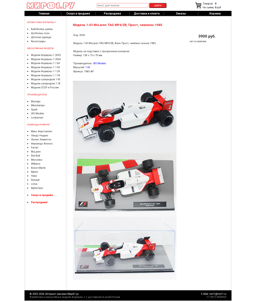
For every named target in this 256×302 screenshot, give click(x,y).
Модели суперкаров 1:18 (45, 83)
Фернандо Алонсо (42, 143)
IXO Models (37, 113)
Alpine (34, 171)
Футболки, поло (40, 33)
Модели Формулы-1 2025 (46, 55)
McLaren (36, 151)
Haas (34, 175)
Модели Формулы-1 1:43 (45, 67)
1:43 (87, 67)
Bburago (36, 101)
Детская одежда (41, 37)
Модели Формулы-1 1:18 (45, 75)
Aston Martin (38, 167)
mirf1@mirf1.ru (217, 293)
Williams (35, 163)
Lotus (34, 183)
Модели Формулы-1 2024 (46, 59)
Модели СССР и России (45, 87)
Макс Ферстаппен (41, 131)
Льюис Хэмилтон (41, 139)
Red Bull (35, 155)
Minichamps (38, 105)
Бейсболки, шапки (42, 29)
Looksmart (37, 117)
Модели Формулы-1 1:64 (45, 63)
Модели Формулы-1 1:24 (45, 71)
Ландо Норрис (39, 135)
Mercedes (36, 159)
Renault (35, 179)
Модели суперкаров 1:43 (45, 79)
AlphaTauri (37, 188)
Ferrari (34, 147)
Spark (34, 109)
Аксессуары (38, 41)
